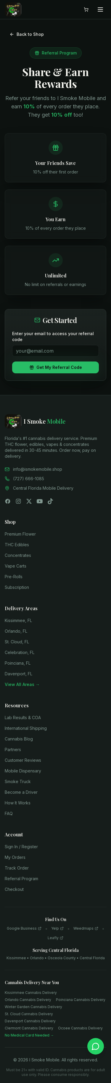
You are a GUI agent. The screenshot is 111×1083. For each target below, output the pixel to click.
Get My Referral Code (55, 367)
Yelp (57, 928)
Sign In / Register (21, 846)
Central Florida (92, 958)
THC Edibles (17, 544)
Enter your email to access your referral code (53, 336)
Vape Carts (15, 565)
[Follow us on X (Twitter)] (29, 501)
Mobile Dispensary (23, 770)
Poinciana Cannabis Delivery (80, 999)
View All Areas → (22, 684)
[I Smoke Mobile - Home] (55, 421)
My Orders (15, 857)
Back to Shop (26, 34)
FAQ (9, 813)
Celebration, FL (19, 652)
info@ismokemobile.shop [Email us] (33, 469)
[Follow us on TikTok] (50, 501)
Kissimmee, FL (18, 620)
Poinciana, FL (17, 663)
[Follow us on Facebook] (8, 501)
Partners (13, 749)
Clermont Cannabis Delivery (29, 1028)
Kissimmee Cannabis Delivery (31, 992)
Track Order (17, 867)
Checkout (14, 889)
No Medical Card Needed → (29, 1035)
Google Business (24, 928)
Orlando (37, 958)
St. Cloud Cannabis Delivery (29, 1014)
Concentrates (18, 555)
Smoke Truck (18, 781)
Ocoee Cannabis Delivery (80, 1028)
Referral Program (21, 878)
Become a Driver (21, 792)
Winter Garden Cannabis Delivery (33, 1007)
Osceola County (62, 958)
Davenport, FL (18, 673)
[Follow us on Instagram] (18, 501)
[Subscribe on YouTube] (40, 501)
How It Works (17, 802)
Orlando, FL (16, 631)
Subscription (17, 587)
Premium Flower (20, 533)
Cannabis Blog (19, 738)
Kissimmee (16, 958)
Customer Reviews (23, 760)
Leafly (55, 938)
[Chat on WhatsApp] (95, 1046)
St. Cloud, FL (17, 641)
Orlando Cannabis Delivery (28, 999)
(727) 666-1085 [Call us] (24, 478)
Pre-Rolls (13, 576)
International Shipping (26, 728)
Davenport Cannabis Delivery (30, 1021)
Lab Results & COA (23, 717)
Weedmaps (85, 928)
